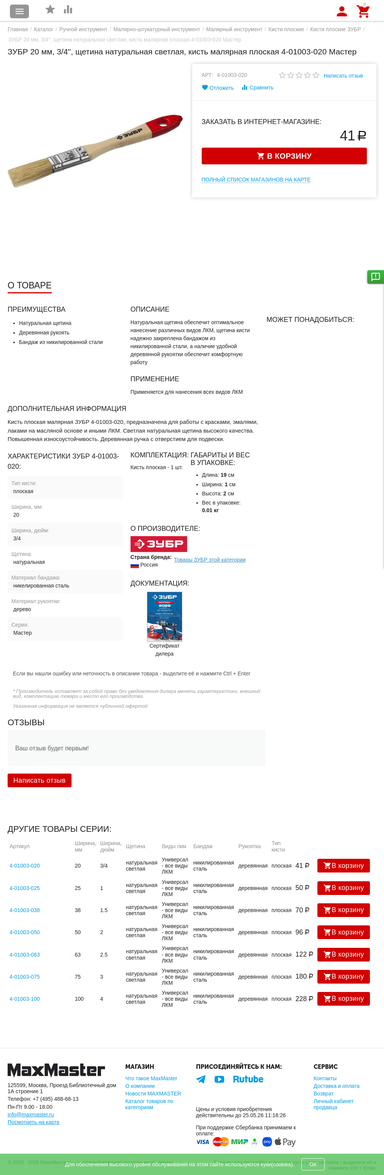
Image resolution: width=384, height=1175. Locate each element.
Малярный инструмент (234, 29)
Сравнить (257, 87)
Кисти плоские (286, 29)
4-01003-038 (25, 910)
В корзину (343, 865)
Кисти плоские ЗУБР (335, 29)
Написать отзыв (343, 76)
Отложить (218, 87)
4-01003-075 (25, 977)
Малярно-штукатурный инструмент (156, 29)
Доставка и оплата (337, 1086)
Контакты (325, 1078)
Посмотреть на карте (33, 1122)
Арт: (208, 75)
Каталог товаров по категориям (149, 1104)
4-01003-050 (25, 932)
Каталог (43, 29)
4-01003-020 (25, 866)
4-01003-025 (25, 888)
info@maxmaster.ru (31, 1114)
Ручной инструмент (83, 29)
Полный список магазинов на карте (256, 180)
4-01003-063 (25, 955)
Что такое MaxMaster (151, 1078)
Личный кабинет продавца (334, 1104)
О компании (140, 1086)
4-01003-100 (25, 999)
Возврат (324, 1094)
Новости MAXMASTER (153, 1094)
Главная (18, 29)
